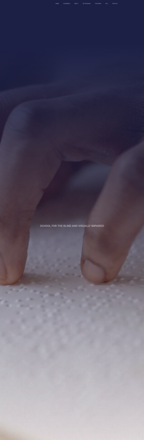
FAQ (107, 3)
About (76, 3)
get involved (87, 3)
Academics (66, 3)
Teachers (98, 3)
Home (57, 3)
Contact (115, 3)
